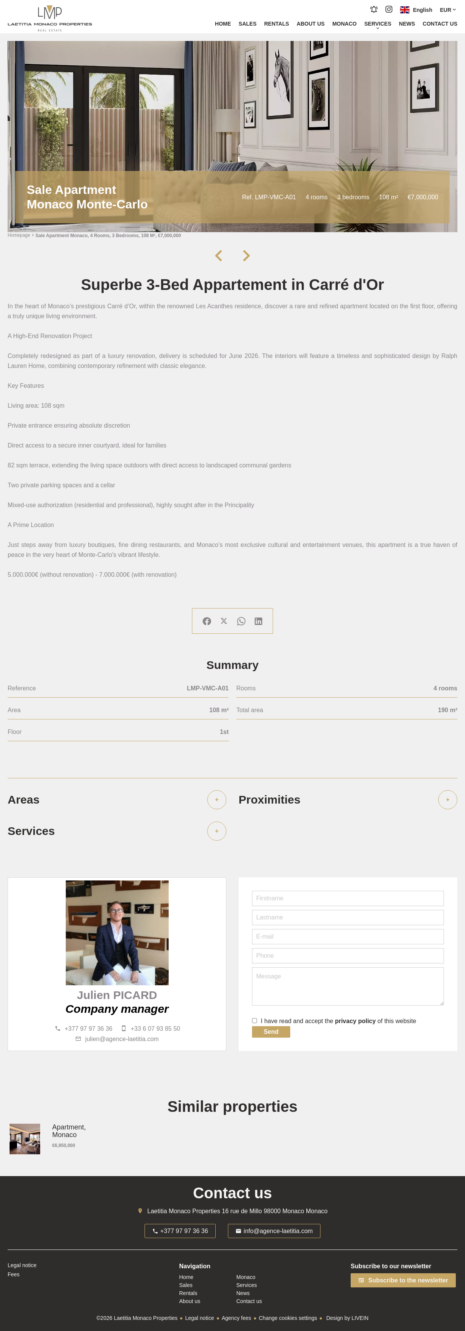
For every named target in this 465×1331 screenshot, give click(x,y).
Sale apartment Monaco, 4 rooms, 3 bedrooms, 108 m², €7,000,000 (108, 235)
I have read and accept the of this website (338, 1021)
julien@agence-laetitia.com (122, 1039)
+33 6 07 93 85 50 (155, 1028)
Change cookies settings (288, 1318)
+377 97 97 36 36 (88, 1028)
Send (270, 1031)
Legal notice (199, 1318)
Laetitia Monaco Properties (183, 1211)
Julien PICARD (117, 995)
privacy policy (355, 1021)
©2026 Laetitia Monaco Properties (136, 1318)
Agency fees (236, 1318)
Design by (346, 1318)
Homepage (19, 235)
